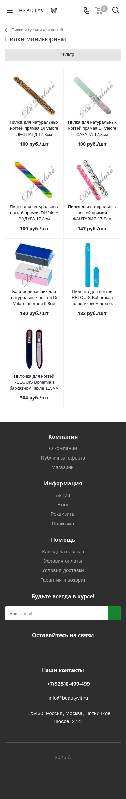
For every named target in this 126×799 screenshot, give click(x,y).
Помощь (63, 539)
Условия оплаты (63, 561)
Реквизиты (63, 514)
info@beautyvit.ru (68, 698)
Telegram (61, 651)
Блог (62, 504)
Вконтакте (44, 651)
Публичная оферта (63, 458)
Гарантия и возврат (63, 580)
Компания (63, 436)
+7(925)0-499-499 (68, 683)
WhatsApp (78, 651)
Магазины (63, 467)
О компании (63, 448)
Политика (63, 523)
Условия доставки (63, 570)
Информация (63, 483)
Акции (63, 495)
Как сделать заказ (63, 551)
